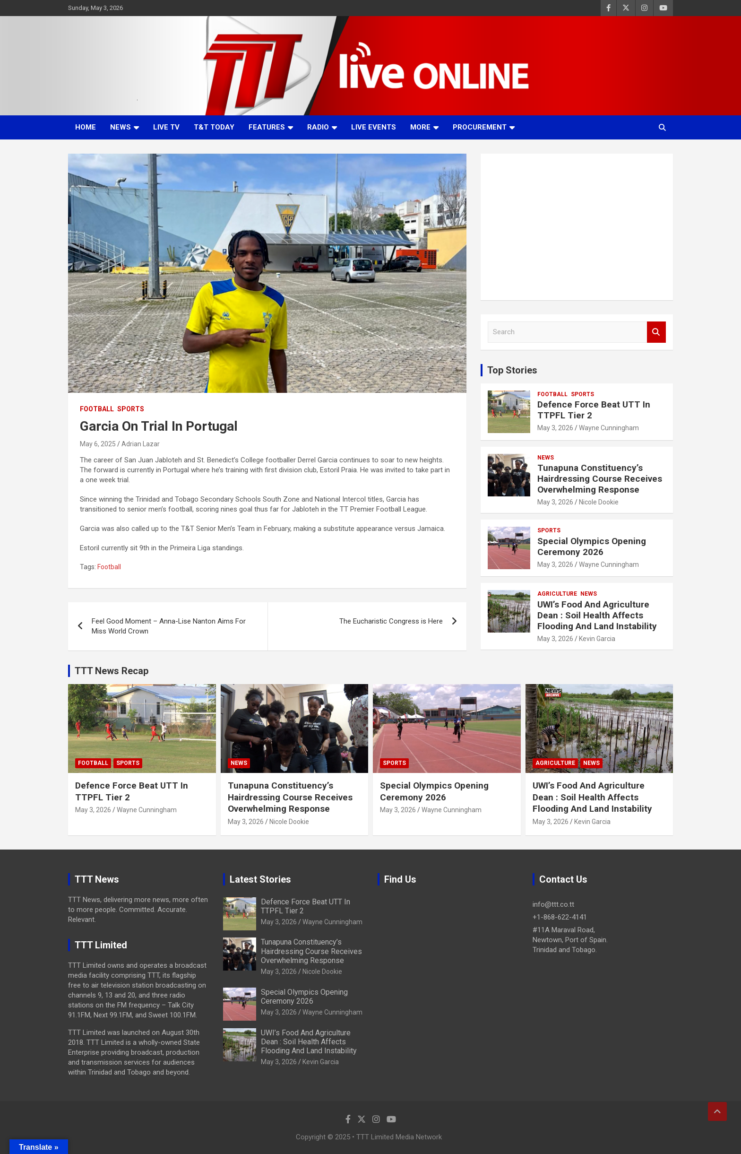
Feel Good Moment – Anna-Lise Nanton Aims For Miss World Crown (169, 626)
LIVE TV (166, 127)
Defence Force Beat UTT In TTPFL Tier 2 (593, 410)
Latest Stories (260, 879)
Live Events (373, 127)
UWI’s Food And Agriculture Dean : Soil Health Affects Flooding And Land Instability (597, 615)
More (420, 127)
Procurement (480, 127)
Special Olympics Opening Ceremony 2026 (591, 546)
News (120, 127)
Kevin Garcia (597, 638)
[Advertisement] (577, 227)
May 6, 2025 (98, 444)
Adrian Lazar (140, 444)
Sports (130, 409)
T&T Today (214, 127)
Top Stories (512, 370)
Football (97, 409)
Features (267, 127)
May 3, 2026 (555, 428)
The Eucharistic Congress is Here (391, 621)
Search (656, 332)
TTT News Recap (111, 671)
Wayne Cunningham (609, 428)
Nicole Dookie (599, 502)
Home (85, 127)
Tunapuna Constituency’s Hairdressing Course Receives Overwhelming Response (599, 478)
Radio (318, 127)
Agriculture (557, 593)
